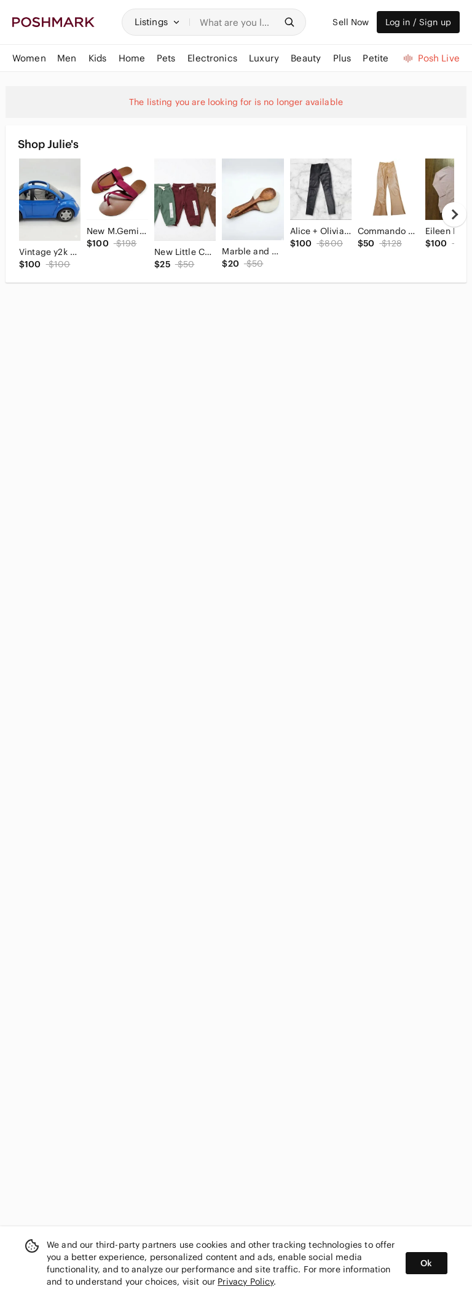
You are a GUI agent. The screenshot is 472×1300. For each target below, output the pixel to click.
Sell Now (350, 22)
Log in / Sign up (418, 22)
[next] (454, 214)
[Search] (238, 22)
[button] (157, 22)
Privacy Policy (245, 1281)
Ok (426, 1263)
